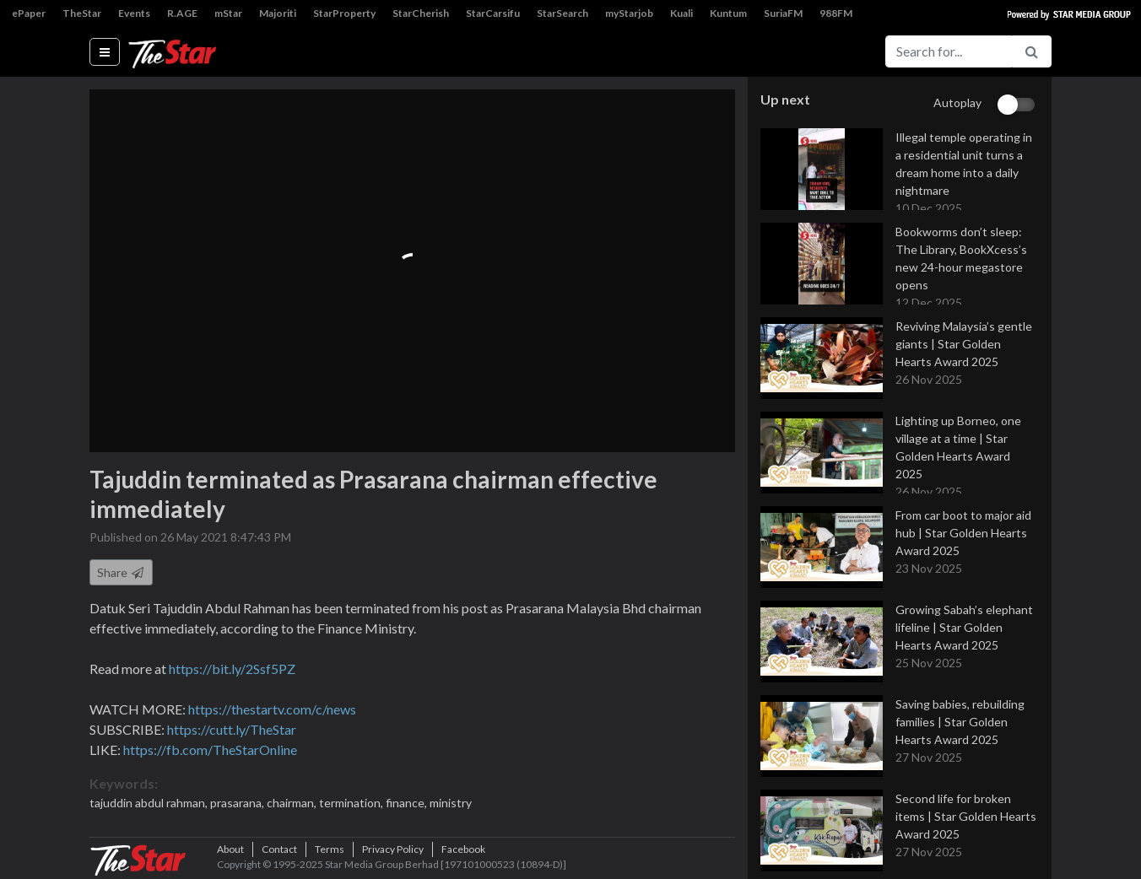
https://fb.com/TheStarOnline (210, 749)
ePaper (29, 13)
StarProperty (344, 13)
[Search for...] (948, 51)
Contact (279, 849)
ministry (451, 802)
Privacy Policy (393, 849)
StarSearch (562, 13)
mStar (228, 13)
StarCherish (420, 13)
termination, (352, 802)
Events (134, 13)
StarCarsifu (493, 13)
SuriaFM (783, 13)
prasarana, (238, 802)
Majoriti (277, 13)
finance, (408, 802)
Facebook (463, 849)
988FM (835, 13)
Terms (329, 849)
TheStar (81, 13)
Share (121, 572)
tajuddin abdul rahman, (149, 802)
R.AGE (182, 13)
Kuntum (728, 13)
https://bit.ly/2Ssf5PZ (232, 669)
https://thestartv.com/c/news (272, 709)
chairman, (293, 802)
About (230, 849)
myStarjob (629, 13)
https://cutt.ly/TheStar (231, 729)
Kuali (681, 13)
